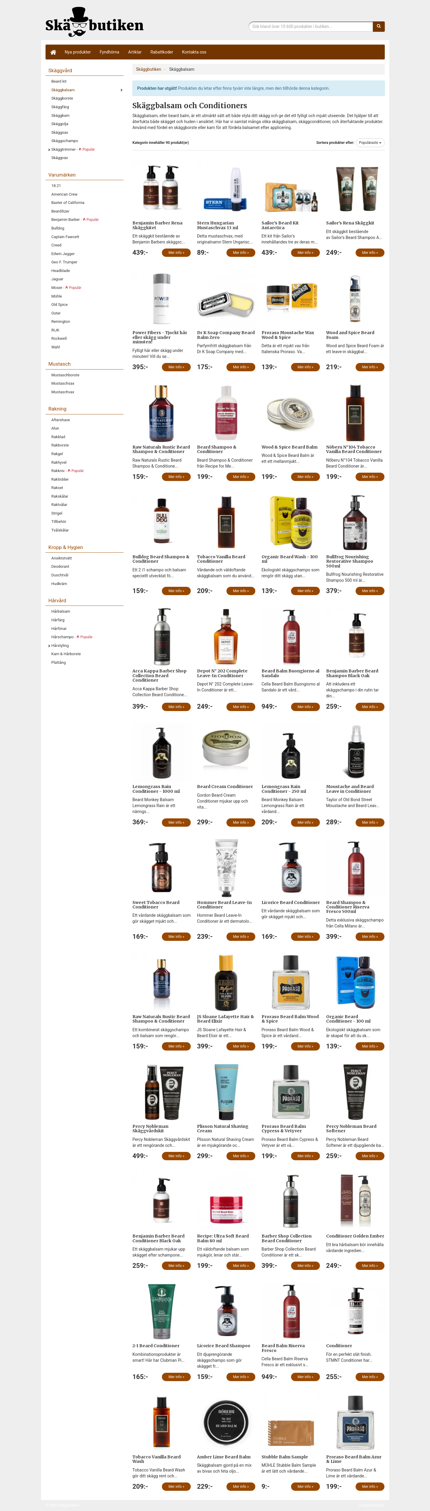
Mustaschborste (65, 375)
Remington (60, 321)
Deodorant (60, 566)
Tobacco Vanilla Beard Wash (156, 1459)
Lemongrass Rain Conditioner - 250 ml (284, 789)
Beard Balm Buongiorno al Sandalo (290, 673)
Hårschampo (72, 637)
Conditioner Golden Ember (355, 1236)
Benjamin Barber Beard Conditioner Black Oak (158, 1238)
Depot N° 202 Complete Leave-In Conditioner (222, 673)
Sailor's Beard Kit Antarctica (280, 225)
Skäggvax (59, 157)
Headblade (60, 270)
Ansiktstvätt (61, 558)
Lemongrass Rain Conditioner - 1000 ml (156, 789)
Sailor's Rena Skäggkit (350, 223)
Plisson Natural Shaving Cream (222, 1128)
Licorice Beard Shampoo (223, 1345)
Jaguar (57, 279)
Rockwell (59, 338)
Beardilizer (60, 211)
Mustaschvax (62, 392)
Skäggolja (59, 124)
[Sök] (379, 26)
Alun (55, 428)
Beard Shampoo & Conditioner (217, 449)
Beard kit (59, 81)
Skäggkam (60, 115)
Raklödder (60, 479)
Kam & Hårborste (66, 654)
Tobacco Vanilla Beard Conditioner (221, 559)
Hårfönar (59, 628)
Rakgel (57, 454)
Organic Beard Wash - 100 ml (290, 559)
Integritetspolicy (372, 1505)
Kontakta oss (194, 52)
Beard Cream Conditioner (225, 786)
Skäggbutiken (95, 21)
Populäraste (370, 143)
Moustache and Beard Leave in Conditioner (350, 789)
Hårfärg (58, 620)
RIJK (55, 330)
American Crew (64, 194)
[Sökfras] (310, 26)
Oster (56, 313)
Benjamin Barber (75, 219)
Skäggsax (59, 132)
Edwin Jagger (63, 253)
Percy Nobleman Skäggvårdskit (150, 1128)
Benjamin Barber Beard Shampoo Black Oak (352, 673)
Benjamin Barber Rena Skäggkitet (157, 225)
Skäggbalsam (63, 90)
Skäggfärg (60, 107)
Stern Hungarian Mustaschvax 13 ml (217, 225)
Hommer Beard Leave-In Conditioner (224, 905)
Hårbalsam (60, 611)
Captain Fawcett (65, 237)
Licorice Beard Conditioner (291, 902)
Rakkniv (67, 470)
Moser (66, 287)
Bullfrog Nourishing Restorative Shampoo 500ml (349, 561)
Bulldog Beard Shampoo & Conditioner (161, 559)
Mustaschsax (62, 383)
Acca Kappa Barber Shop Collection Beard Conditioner (159, 675)
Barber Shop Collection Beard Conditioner (287, 1238)
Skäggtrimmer (73, 149)
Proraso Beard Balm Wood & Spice (290, 1019)
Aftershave (60, 420)
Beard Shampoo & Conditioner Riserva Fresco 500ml (347, 907)
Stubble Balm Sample (285, 1457)
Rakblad (58, 437)
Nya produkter (78, 52)
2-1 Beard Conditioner (155, 1345)
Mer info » (176, 253)
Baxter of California (68, 202)
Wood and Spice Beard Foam (350, 335)
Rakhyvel (59, 462)
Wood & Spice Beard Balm (290, 447)
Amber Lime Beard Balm (224, 1457)
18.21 (56, 185)
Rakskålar (59, 496)
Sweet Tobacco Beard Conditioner (155, 905)
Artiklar (135, 52)
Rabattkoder (162, 52)
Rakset (57, 487)
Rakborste (60, 445)
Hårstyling (60, 645)
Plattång (58, 662)
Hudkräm (59, 583)
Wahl (55, 347)
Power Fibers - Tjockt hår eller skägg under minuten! (159, 337)
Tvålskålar (60, 530)
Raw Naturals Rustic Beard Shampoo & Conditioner (161, 449)
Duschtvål (59, 575)
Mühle (56, 296)
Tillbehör (58, 521)
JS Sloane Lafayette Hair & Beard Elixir (225, 1019)
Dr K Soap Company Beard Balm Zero (226, 335)
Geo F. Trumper (64, 262)
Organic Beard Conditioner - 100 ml (348, 1019)
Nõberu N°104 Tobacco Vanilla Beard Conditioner (354, 449)
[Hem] (53, 52)
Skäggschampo (64, 141)
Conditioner (339, 1345)
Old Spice (59, 304)
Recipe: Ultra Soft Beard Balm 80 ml (223, 1238)
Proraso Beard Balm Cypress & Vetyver (284, 1128)
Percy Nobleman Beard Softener (351, 1128)
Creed (56, 245)
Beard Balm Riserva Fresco (283, 1348)
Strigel (56, 513)
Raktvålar (59, 504)
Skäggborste (62, 98)
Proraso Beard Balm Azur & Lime (353, 1459)
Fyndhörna (109, 52)
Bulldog (58, 228)
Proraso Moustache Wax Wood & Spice (288, 335)
